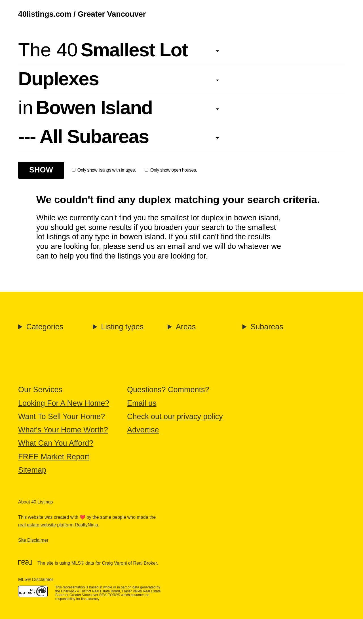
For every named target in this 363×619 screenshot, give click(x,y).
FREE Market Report (53, 456)
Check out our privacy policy (175, 416)
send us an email (157, 246)
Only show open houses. (171, 170)
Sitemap (32, 470)
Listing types (122, 327)
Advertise (143, 430)
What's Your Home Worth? (63, 430)
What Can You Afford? (55, 443)
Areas (186, 327)
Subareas (266, 327)
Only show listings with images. (104, 170)
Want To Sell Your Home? (61, 416)
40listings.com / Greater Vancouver (82, 14)
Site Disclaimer (33, 540)
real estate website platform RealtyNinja (58, 524)
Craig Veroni (114, 563)
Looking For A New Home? (63, 403)
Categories (45, 327)
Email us (142, 403)
